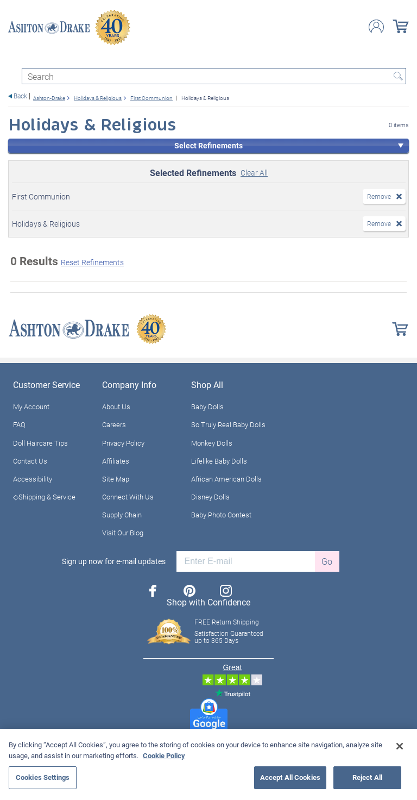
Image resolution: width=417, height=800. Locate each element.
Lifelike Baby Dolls (219, 461)
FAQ (19, 424)
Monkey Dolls (211, 443)
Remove (379, 196)
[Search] (214, 76)
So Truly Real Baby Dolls (228, 424)
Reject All (367, 777)
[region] (208, 764)
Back (20, 95)
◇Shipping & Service (44, 497)
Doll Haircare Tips (40, 443)
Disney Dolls (210, 497)
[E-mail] (245, 561)
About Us (116, 406)
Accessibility (32, 479)
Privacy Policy (123, 443)
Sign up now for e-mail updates (114, 561)
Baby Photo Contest (221, 515)
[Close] (400, 746)
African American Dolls (226, 479)
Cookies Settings (43, 777)
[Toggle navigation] (13, 58)
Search (398, 76)
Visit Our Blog (122, 533)
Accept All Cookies (290, 777)
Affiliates (115, 461)
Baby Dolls (207, 406)
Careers (114, 424)
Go (326, 561)
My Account (31, 406)
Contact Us (30, 461)
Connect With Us (128, 497)
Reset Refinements (92, 262)
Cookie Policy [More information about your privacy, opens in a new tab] (164, 755)
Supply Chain (122, 515)
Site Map (115, 479)
